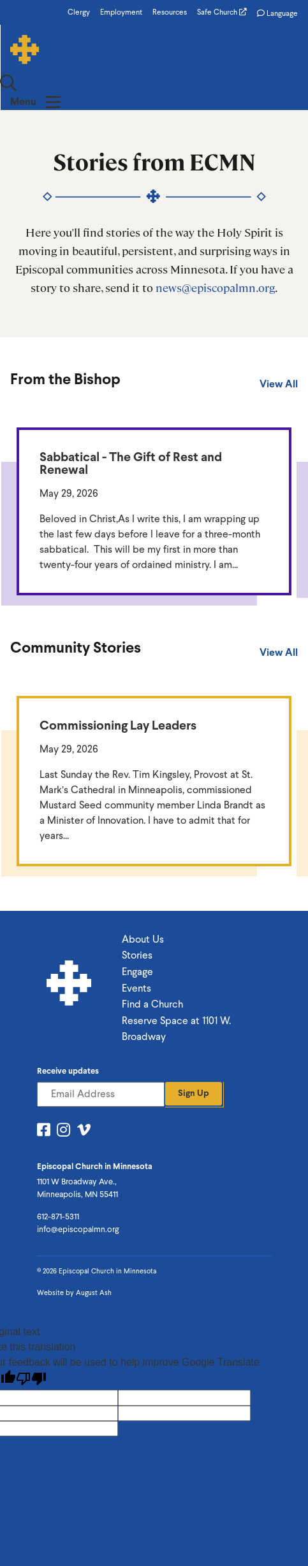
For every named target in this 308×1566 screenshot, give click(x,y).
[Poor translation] (31, 1343)
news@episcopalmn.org (215, 251)
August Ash (94, 1257)
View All (279, 348)
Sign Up (193, 1057)
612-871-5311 (58, 1180)
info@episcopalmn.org (78, 1193)
